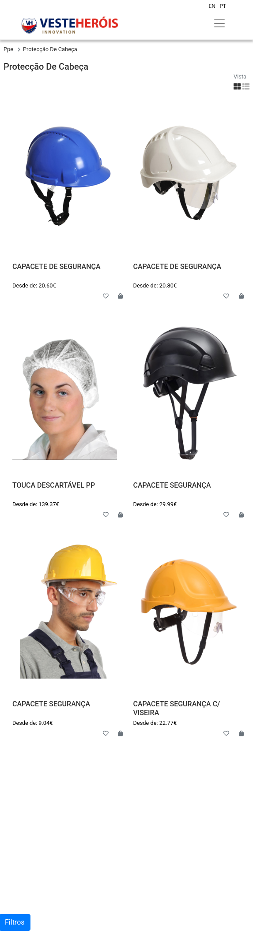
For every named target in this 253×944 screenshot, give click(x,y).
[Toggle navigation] (219, 23)
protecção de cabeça (50, 49)
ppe (9, 49)
